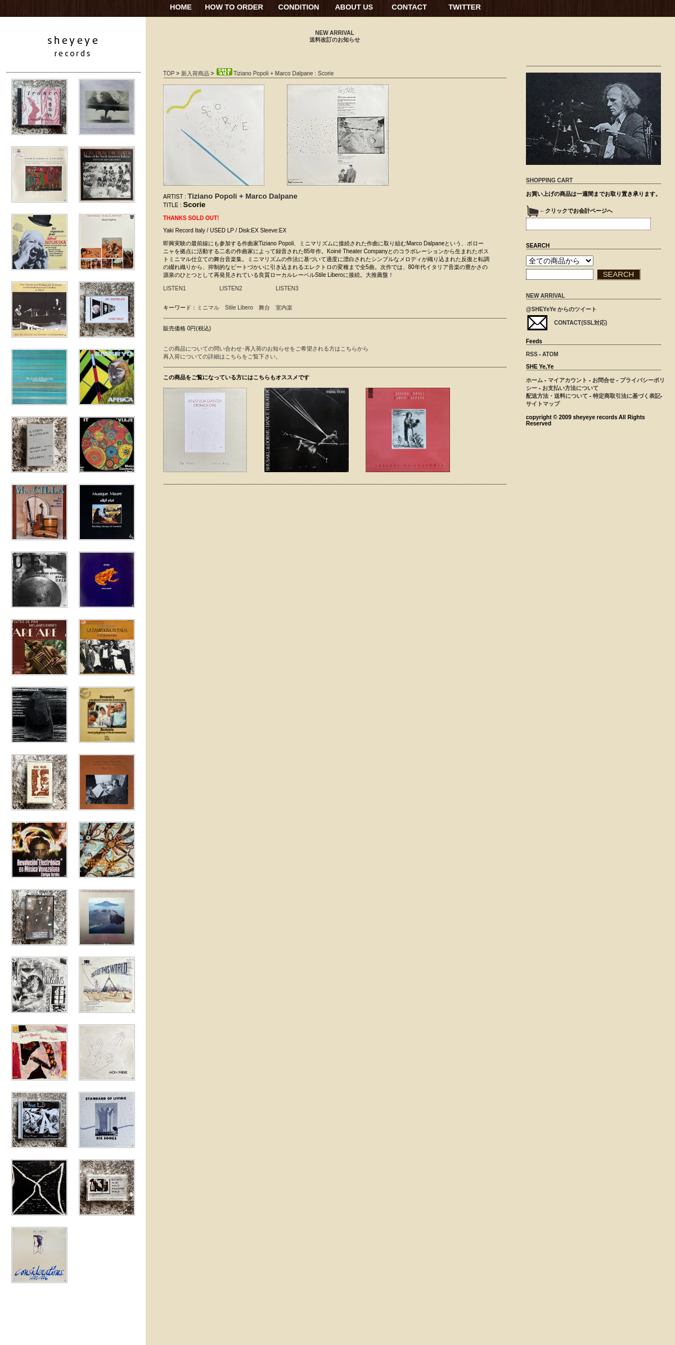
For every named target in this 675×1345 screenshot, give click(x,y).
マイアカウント (567, 380)
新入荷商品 (195, 73)
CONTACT (409, 7)
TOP (168, 73)
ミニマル (208, 307)
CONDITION (299, 7)
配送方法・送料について (557, 396)
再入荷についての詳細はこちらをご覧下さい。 (222, 356)
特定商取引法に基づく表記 (626, 396)
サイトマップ (543, 404)
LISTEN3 (287, 288)
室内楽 (284, 307)
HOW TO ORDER (234, 7)
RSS (532, 354)
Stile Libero (239, 307)
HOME (181, 7)
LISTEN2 (230, 288)
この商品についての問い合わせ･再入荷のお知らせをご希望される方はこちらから (265, 349)
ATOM (550, 354)
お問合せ (603, 380)
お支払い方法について (570, 388)
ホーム (534, 380)
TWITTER (464, 7)
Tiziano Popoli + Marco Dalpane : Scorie (274, 73)
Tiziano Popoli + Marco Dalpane (243, 196)
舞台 (264, 307)
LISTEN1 (174, 288)
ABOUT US (354, 7)
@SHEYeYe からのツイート (561, 309)
